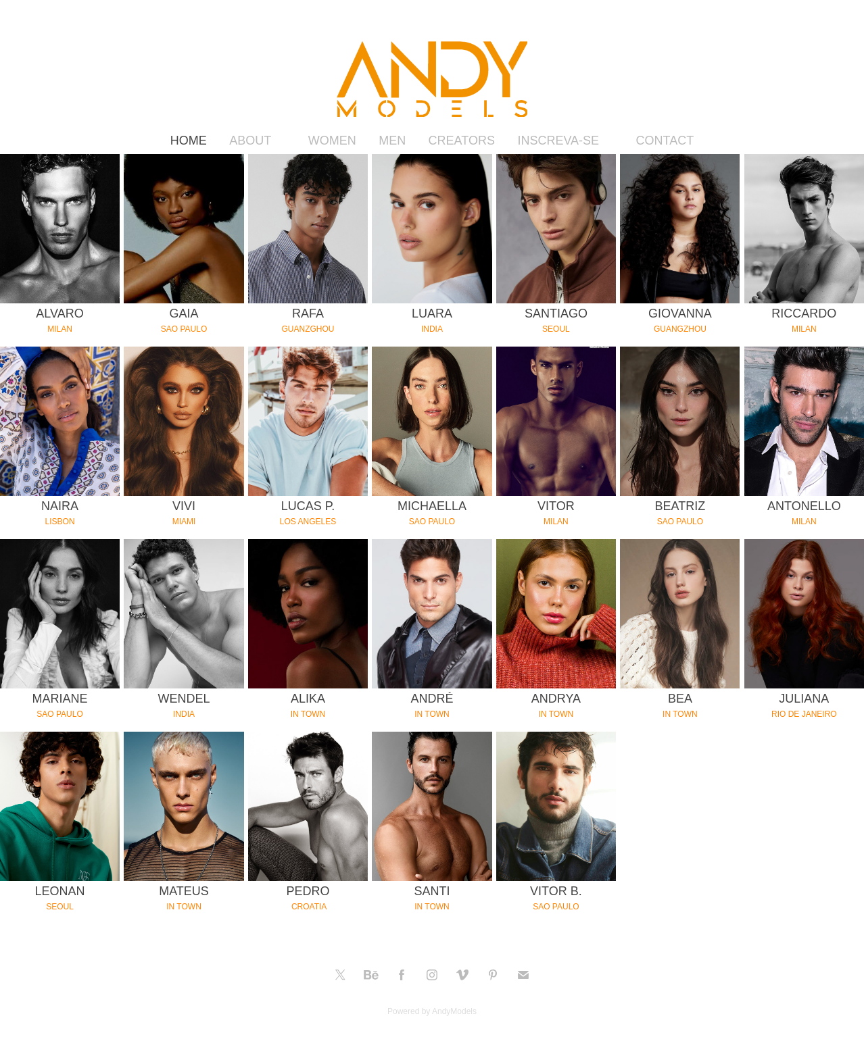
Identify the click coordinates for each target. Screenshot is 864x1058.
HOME (188, 140)
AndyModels (454, 1011)
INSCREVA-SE (558, 140)
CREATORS (462, 140)
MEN (392, 140)
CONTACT (665, 140)
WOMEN (332, 140)
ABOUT (250, 140)
